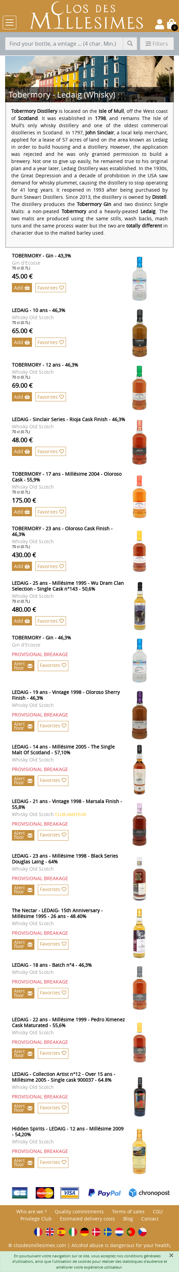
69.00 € (22, 385)
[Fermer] (171, 1255)
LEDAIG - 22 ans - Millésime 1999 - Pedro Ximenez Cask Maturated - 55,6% (68, 1022)
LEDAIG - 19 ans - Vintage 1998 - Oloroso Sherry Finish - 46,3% (66, 695)
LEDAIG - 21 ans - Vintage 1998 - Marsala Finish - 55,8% (67, 804)
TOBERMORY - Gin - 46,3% (41, 637)
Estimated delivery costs (87, 1218)
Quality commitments (79, 1211)
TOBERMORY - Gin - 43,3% (41, 255)
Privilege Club (36, 1218)
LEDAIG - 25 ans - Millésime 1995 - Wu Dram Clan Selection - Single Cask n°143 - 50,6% (68, 586)
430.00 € (24, 555)
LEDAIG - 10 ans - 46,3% (38, 310)
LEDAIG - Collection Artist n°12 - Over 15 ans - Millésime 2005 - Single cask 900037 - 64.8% (63, 1077)
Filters (157, 43)
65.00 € (22, 331)
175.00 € (24, 500)
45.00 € (22, 276)
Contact (150, 1218)
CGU (158, 1211)
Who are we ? (31, 1211)
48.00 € (22, 440)
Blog (128, 1218)
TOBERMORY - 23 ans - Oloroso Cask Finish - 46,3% (62, 531)
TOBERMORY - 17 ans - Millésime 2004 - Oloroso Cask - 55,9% (66, 477)
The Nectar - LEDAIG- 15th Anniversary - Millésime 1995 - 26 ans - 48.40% (57, 913)
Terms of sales (128, 1211)
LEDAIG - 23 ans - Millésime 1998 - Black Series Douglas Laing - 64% (65, 859)
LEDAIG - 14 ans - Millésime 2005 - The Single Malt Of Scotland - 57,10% (63, 749)
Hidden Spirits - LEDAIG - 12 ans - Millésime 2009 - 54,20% (68, 1131)
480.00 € (24, 609)
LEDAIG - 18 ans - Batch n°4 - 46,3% (52, 965)
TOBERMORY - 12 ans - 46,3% (45, 364)
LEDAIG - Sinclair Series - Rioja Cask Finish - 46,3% (68, 419)
